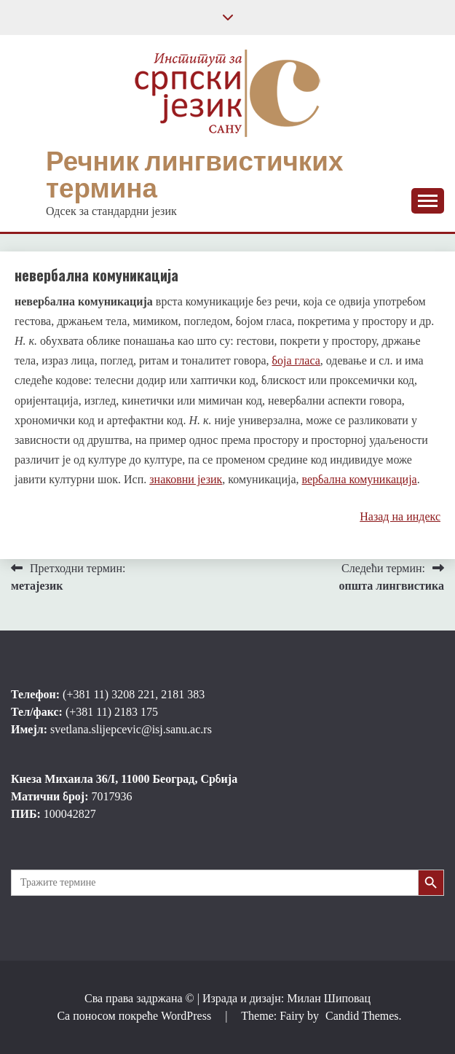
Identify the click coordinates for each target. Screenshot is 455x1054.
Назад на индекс (400, 516)
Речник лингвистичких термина (194, 174)
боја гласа (296, 360)
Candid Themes (362, 1016)
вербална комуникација (359, 479)
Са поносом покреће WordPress (135, 1016)
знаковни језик (185, 479)
